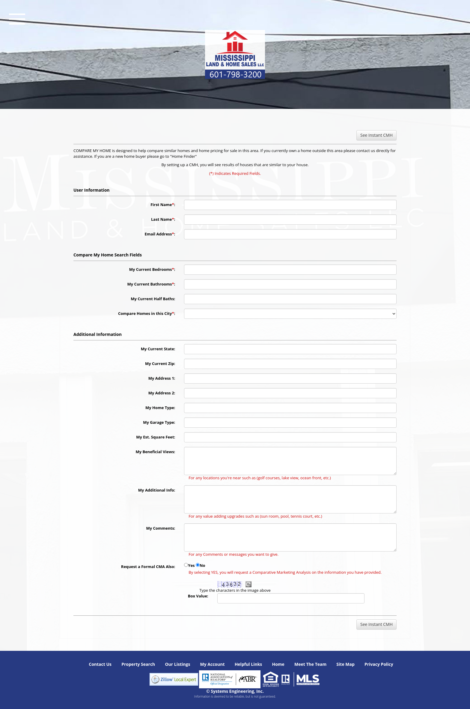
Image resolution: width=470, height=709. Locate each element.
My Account (212, 664)
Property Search (138, 664)
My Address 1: (161, 378)
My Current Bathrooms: (151, 284)
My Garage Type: (159, 422)
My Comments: (160, 528)
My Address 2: (161, 393)
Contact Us (100, 664)
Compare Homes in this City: (146, 313)
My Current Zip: (160, 363)
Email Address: (159, 234)
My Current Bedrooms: (152, 269)
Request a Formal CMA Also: (148, 566)
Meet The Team (310, 664)
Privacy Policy (378, 664)
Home (278, 664)
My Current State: (158, 349)
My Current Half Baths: (153, 298)
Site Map (345, 664)
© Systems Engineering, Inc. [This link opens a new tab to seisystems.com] (235, 691)
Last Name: (163, 219)
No (202, 565)
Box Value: (198, 596)
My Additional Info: (156, 490)
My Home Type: (160, 407)
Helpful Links (248, 664)
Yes (191, 565)
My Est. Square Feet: (155, 437)
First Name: (162, 204)
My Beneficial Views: (155, 451)
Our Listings (177, 664)
